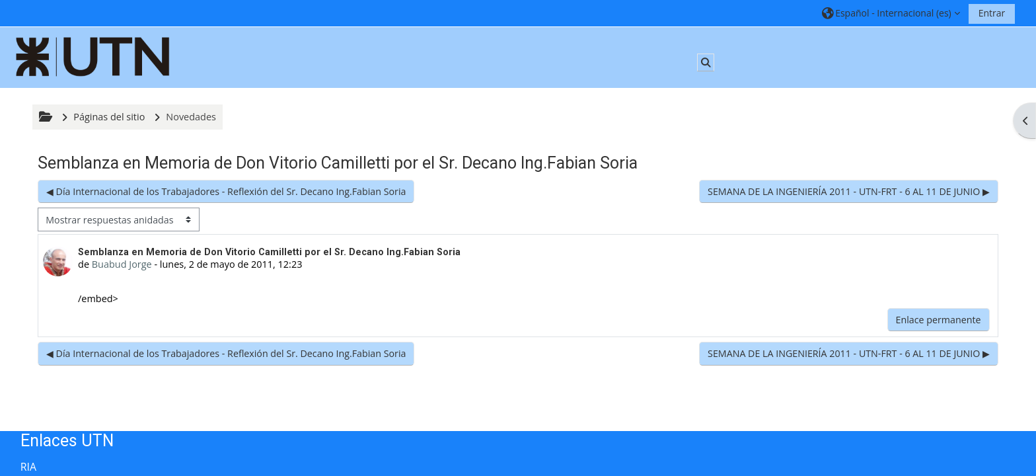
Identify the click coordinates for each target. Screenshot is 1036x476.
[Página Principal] (93, 56)
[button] (891, 13)
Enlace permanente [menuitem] (938, 319)
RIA (28, 466)
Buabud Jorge (122, 264)
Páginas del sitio (109, 116)
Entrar (992, 13)
